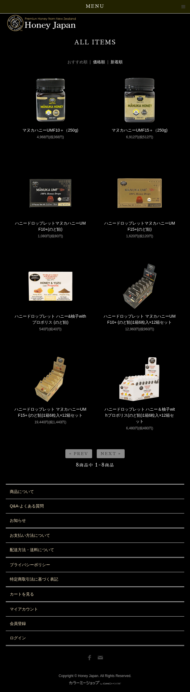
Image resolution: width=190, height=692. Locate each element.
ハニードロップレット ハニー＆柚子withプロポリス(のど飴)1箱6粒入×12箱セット (140, 415)
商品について (22, 491)
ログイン (18, 638)
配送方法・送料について (32, 549)
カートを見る (22, 594)
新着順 (117, 62)
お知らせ (18, 520)
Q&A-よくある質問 (27, 506)
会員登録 (18, 623)
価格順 (99, 62)
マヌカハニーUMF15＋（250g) (140, 130)
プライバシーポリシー (30, 564)
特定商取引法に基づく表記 (34, 579)
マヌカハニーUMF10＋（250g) (50, 130)
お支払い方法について (30, 535)
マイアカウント (24, 609)
